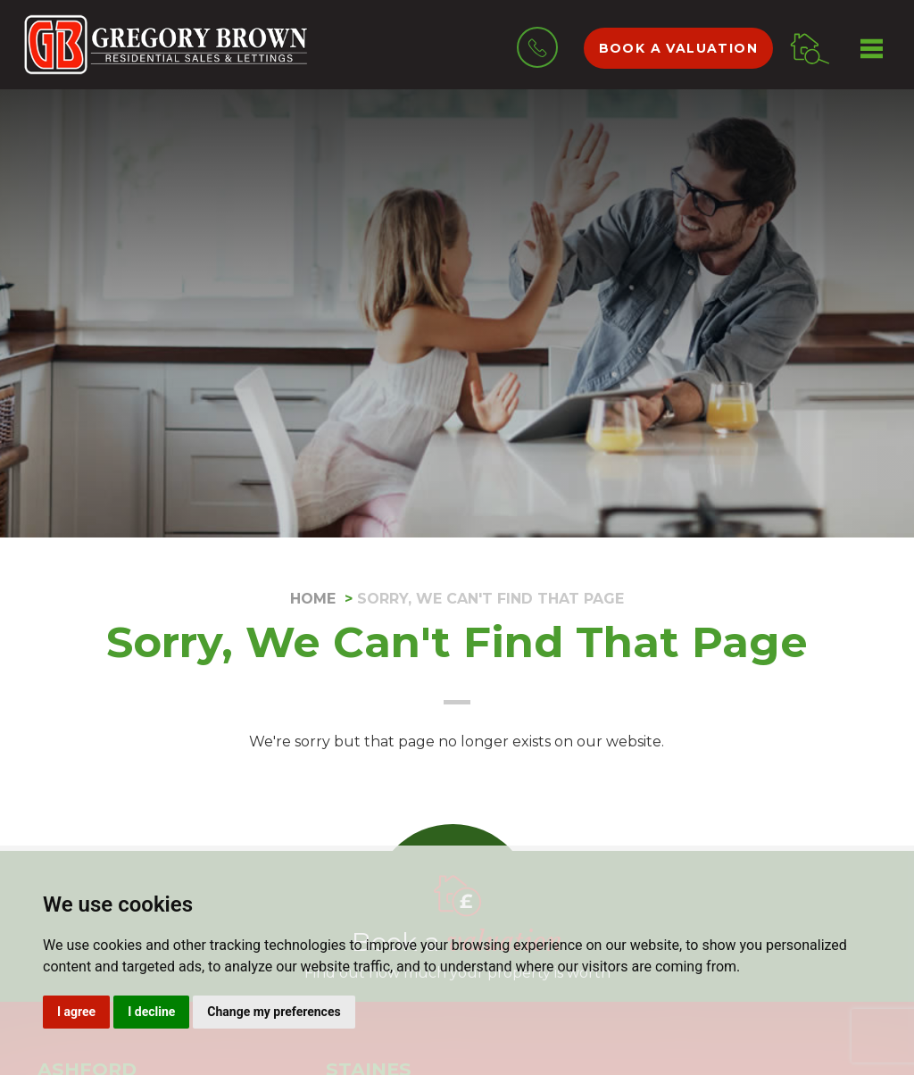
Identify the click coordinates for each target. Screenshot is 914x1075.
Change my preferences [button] (273, 1011)
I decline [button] (151, 1011)
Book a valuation (678, 48)
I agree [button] (76, 1011)
